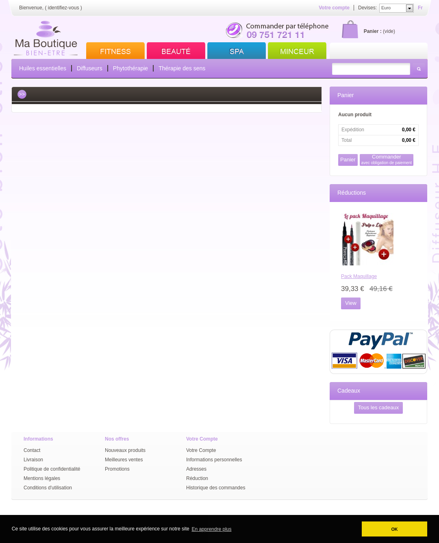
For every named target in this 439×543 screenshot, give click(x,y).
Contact (32, 450)
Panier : (373, 31)
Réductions (351, 192)
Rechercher (419, 69)
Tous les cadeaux (378, 407)
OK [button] (394, 529)
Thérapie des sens (182, 68)
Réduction (197, 478)
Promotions (117, 469)
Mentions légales (42, 478)
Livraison (33, 460)
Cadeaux (348, 390)
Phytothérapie (130, 68)
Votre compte (334, 8)
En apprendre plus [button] (211, 529)
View (350, 303)
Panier (345, 95)
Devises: (367, 8)
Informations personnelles (214, 460)
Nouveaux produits (125, 450)
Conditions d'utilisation (48, 488)
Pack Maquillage (359, 276)
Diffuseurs (89, 68)
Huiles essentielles (42, 68)
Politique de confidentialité (52, 469)
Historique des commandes (215, 488)
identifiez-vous (63, 8)
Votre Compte (201, 450)
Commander (386, 159)
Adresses (196, 469)
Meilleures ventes (124, 460)
